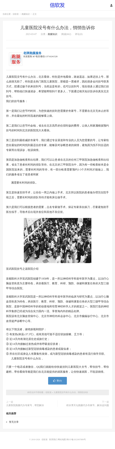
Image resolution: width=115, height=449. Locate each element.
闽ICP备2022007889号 (76, 439)
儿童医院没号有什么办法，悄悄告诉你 (57, 27)
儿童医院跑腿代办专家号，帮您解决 (25, 405)
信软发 (57, 5)
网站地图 (62, 439)
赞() (57, 380)
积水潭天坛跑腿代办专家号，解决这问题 (87, 405)
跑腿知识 (26, 14)
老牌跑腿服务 (32, 53)
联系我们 (53, 439)
